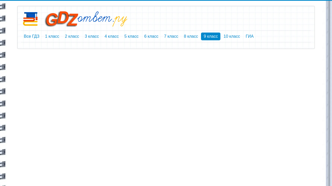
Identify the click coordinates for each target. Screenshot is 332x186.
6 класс (151, 36)
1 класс (52, 36)
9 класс (211, 36)
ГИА (250, 36)
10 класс (231, 36)
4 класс (112, 36)
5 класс (131, 36)
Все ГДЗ (31, 36)
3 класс (92, 36)
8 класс (191, 36)
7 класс (171, 36)
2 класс (72, 36)
